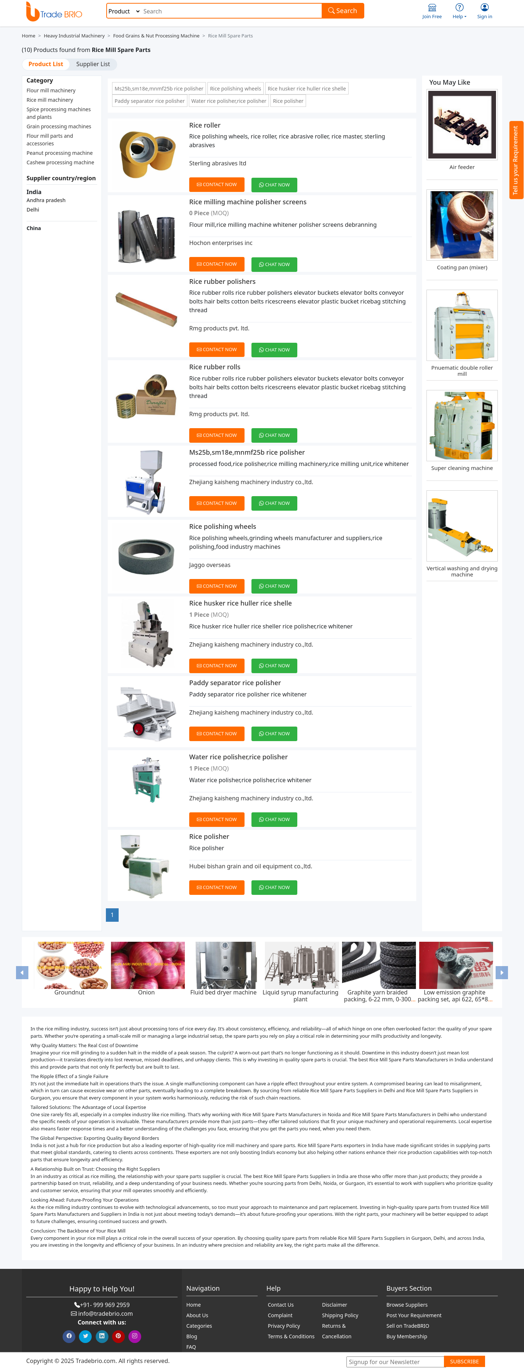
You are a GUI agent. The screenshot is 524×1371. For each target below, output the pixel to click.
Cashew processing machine (60, 162)
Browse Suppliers (407, 1304)
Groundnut (69, 992)
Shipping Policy (340, 1315)
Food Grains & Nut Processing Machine (156, 35)
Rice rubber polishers (222, 281)
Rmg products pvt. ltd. (219, 328)
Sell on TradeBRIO (407, 1325)
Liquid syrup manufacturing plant (300, 995)
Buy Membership (406, 1336)
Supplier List (93, 64)
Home (28, 35)
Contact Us (281, 1304)
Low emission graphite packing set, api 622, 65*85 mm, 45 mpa (454, 999)
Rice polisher (288, 100)
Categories (199, 1325)
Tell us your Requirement (515, 160)
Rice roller (205, 125)
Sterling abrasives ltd (217, 163)
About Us (197, 1315)
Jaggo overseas (209, 565)
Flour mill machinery (51, 90)
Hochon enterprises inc (221, 243)
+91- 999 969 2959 (105, 1305)
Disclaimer (334, 1304)
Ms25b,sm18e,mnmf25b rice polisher (159, 88)
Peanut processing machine (60, 152)
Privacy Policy (284, 1325)
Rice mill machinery (50, 99)
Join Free (432, 11)
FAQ (191, 1346)
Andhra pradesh (46, 200)
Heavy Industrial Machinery (74, 35)
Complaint (280, 1315)
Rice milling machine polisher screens (247, 201)
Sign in (484, 11)
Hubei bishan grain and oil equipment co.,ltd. (250, 866)
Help (460, 11)
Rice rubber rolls (215, 366)
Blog (191, 1336)
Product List (45, 64)
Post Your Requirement (414, 1315)
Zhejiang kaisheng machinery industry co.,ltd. (251, 482)
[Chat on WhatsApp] (277, 181)
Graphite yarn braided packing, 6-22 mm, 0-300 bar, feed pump (377, 999)
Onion (146, 992)
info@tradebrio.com (105, 1314)
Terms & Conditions (291, 1336)
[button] (22, 972)
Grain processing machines (59, 126)
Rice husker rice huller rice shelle (307, 88)
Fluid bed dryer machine (223, 992)
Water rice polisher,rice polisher (228, 100)
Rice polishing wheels (235, 88)
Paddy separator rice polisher (150, 100)
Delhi (33, 209)
